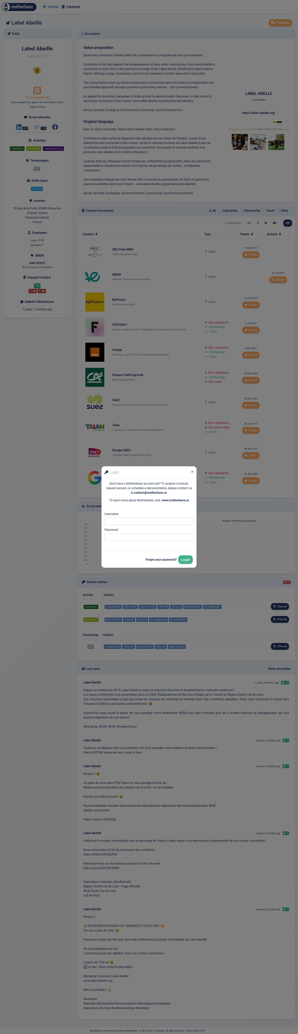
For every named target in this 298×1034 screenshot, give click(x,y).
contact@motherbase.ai (150, 492)
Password (111, 530)
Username (111, 514)
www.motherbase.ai (175, 500)
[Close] (192, 471)
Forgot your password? (161, 559)
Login (185, 559)
